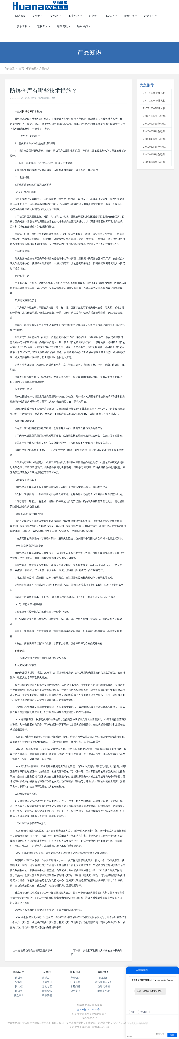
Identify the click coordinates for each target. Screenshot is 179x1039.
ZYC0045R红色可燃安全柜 (156, 139)
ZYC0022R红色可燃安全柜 (156, 154)
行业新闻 (75, 982)
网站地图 (103, 972)
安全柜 (19, 982)
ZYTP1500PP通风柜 (154, 100)
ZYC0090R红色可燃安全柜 (156, 123)
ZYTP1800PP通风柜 (154, 93)
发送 (172, 1035)
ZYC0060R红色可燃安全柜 (156, 131)
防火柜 (19, 986)
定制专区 (47, 986)
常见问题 (75, 986)
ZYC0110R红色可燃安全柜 (156, 116)
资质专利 (47, 982)
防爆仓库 (27, 111)
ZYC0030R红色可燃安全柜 (156, 146)
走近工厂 (47, 977)
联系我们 (47, 995)
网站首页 (20, 15)
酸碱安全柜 (104, 990)
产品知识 (44, 68)
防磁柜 (19, 990)
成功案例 (75, 990)
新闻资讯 (32, 68)
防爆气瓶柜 (104, 986)
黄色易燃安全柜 (103, 982)
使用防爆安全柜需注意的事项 (36, 950)
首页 (21, 68)
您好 (133, 1012)
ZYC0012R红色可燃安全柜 (156, 162)
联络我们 (144, 1012)
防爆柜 (19, 977)
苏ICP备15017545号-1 (89, 1009)
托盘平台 (19, 995)
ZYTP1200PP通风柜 (154, 108)
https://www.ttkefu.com (163, 980)
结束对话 (160, 1034)
